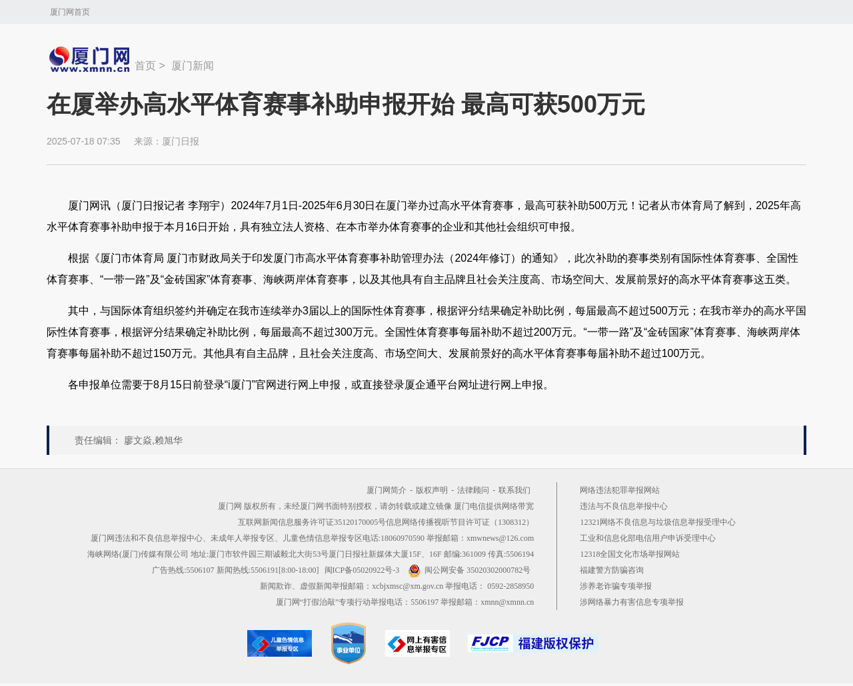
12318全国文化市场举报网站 (630, 554)
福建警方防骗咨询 (612, 570)
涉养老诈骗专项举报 (616, 586)
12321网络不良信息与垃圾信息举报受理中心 (658, 522)
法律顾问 (473, 490)
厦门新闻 (192, 65)
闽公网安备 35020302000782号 (469, 570)
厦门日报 (180, 141)
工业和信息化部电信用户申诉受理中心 (648, 538)
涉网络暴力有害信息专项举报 (632, 602)
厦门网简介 (387, 490)
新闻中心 (91, 59)
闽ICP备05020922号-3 (362, 570)
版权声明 (432, 490)
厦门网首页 (70, 12)
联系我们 (514, 490)
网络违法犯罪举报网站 (620, 490)
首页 (145, 65)
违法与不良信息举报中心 (624, 506)
